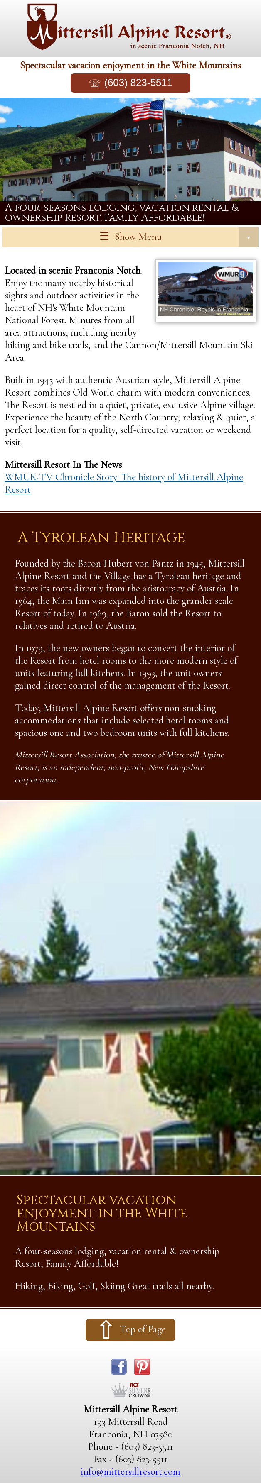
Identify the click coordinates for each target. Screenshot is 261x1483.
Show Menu (187, 237)
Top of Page (143, 1329)
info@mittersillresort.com (130, 1472)
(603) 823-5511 (138, 82)
